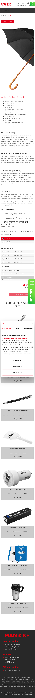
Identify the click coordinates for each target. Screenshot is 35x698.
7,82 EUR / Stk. (11, 255)
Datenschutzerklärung (19, 338)
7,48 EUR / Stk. (11, 258)
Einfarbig (6, 238)
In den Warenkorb (21, 294)
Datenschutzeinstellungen (17, 694)
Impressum (6, 338)
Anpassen (17, 366)
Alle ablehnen (17, 372)
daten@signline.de (8, 196)
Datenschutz (6, 694)
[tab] (14, 97)
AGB (31, 692)
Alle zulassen (17, 360)
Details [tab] (17, 328)
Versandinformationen (22, 692)
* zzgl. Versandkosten (28, 287)
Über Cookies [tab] (28, 328)
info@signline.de (11, 203)
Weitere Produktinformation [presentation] (13, 97)
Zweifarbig (6, 242)
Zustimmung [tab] (6, 328)
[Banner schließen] (32, 323)
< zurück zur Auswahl (7, 21)
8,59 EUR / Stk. (11, 252)
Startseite (4, 16)
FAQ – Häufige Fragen (11, 649)
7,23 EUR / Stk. (11, 262)
